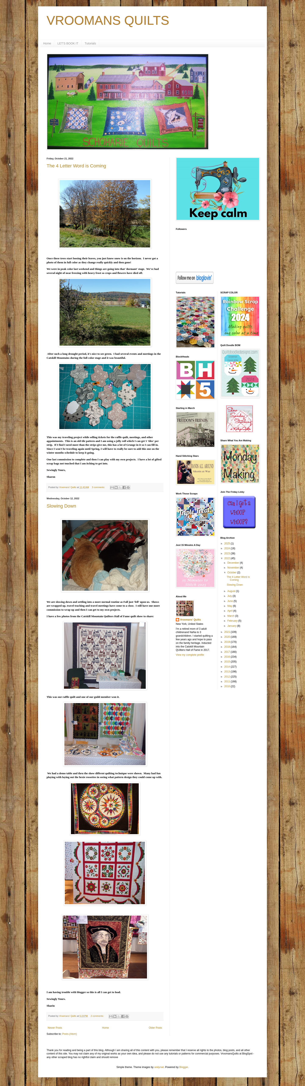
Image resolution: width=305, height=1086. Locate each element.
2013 (227, 671)
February (232, 620)
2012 (227, 676)
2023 (227, 553)
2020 (227, 636)
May (230, 605)
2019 (227, 641)
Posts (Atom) (69, 1033)
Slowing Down (61, 506)
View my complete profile (190, 654)
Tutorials (90, 43)
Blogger (183, 1067)
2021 (227, 632)
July (230, 596)
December (233, 562)
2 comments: (97, 1016)
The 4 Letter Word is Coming (76, 165)
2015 (227, 661)
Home (47, 43)
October (232, 572)
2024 (227, 548)
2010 (227, 686)
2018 (227, 646)
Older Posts (155, 1027)
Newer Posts (55, 1027)
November (233, 567)
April (230, 610)
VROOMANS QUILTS (108, 20)
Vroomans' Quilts (190, 619)
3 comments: (98, 487)
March (231, 615)
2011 (227, 681)
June (230, 601)
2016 (227, 656)
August (231, 591)
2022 (227, 558)
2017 (227, 651)
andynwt (159, 1067)
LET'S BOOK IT (67, 43)
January (232, 625)
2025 (227, 543)
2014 (227, 666)
